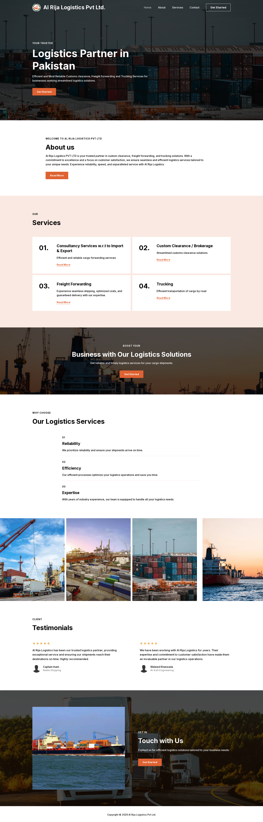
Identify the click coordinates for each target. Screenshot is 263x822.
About (165, 7)
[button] (218, 7)
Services (179, 7)
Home (152, 7)
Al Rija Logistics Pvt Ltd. (74, 7)
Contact (195, 7)
